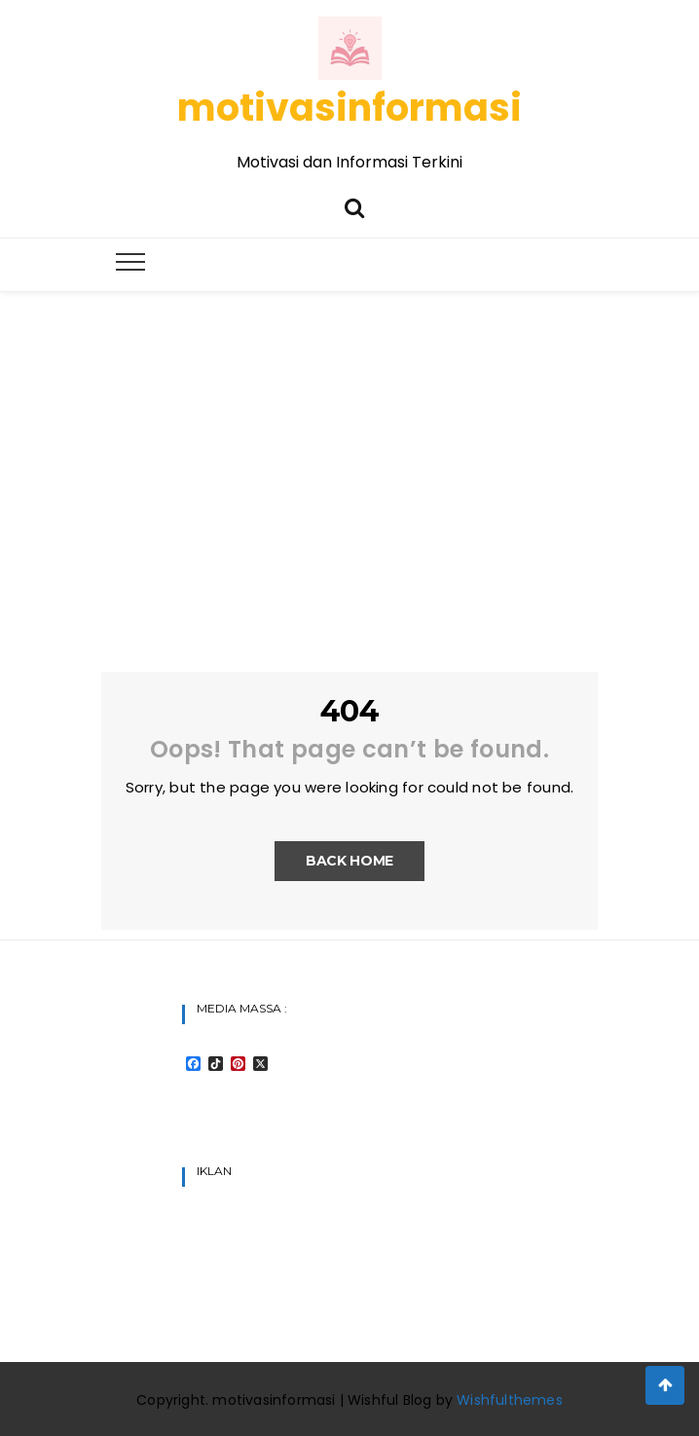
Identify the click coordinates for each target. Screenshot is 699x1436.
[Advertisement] (349, 438)
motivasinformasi (349, 107)
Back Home (349, 860)
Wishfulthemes (510, 1400)
